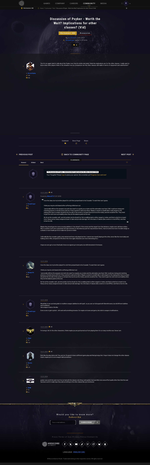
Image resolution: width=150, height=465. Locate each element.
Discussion (86, 34)
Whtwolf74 (50, 198)
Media (103, 3)
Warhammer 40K (67, 34)
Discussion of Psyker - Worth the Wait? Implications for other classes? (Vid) (73, 174)
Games (47, 3)
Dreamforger (70, 41)
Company (60, 3)
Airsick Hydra (72, 39)
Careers (74, 3)
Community (89, 3)
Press (54, 439)
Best (43, 165)
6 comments (75, 162)
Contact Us (93, 439)
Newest (24, 165)
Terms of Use (65, 439)
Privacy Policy (79, 439)
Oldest (34, 165)
